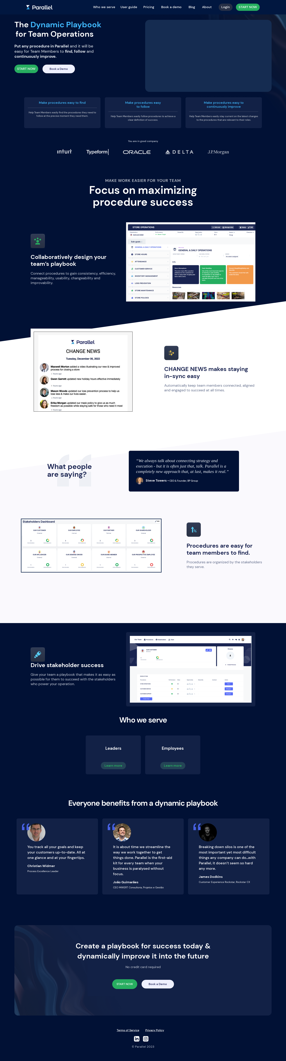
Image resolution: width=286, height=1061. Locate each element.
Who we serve (104, 7)
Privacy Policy (154, 1030)
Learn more (113, 765)
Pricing (148, 7)
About (207, 7)
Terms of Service (128, 1030)
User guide (128, 7)
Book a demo (171, 7)
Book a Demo (59, 69)
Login (225, 7)
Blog (192, 7)
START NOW (248, 7)
